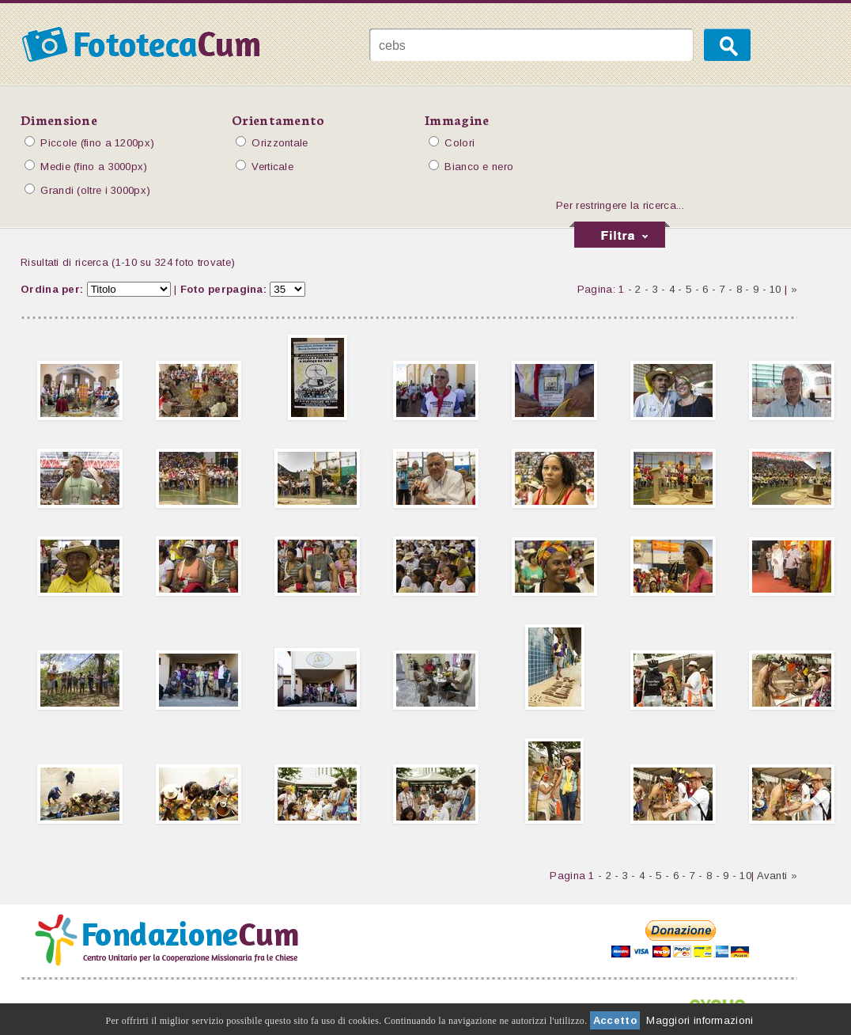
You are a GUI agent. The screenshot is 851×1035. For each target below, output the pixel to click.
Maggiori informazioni (699, 1020)
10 (775, 289)
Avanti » (777, 875)
